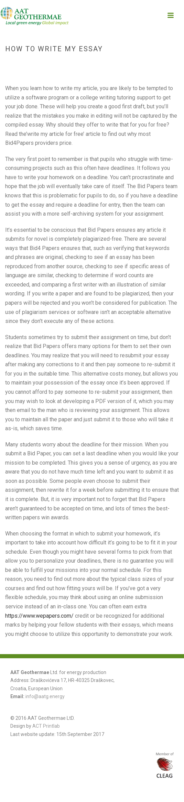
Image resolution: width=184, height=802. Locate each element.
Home (65, 63)
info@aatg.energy (45, 696)
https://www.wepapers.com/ (39, 616)
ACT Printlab (46, 726)
